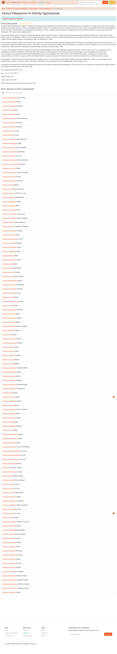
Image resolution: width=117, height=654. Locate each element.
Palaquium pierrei (7, 430)
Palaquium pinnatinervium (10, 434)
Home (8, 2)
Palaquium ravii (7, 467)
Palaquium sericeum (8, 513)
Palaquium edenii (7, 189)
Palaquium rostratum (8, 492)
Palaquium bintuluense (9, 122)
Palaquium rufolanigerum (10, 501)
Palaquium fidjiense (8, 222)
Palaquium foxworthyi (9, 235)
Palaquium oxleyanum (9, 413)
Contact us (44, 633)
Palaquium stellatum (8, 530)
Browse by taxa (27, 635)
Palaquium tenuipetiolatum (10, 555)
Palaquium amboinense (9, 102)
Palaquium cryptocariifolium (10, 164)
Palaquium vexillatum (8, 567)
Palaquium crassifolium (9, 160)
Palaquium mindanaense (9, 372)
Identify (41, 2)
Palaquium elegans (8, 193)
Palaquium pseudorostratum (11, 459)
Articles (25, 630)
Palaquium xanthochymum (10, 588)
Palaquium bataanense (9, 114)
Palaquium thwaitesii (8, 559)
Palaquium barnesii (8, 110)
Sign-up (112, 2)
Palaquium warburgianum (10, 584)
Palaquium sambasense (9, 505)
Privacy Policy (9, 635)
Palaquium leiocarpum (9, 322)
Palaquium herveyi (7, 276)
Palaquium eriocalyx (8, 210)
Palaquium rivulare (8, 488)
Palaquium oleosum (8, 405)
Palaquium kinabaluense (9, 309)
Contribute (33, 2)
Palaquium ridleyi (7, 476)
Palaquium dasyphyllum (9, 172)
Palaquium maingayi (8, 347)
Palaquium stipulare (8, 534)
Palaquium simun (7, 517)
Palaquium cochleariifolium (10, 151)
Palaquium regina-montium (10, 471)
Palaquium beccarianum (9, 118)
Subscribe (108, 634)
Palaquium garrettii (8, 243)
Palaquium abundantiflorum (10, 97)
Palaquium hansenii (8, 272)
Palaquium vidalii (7, 571)
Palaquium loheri (7, 334)
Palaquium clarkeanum (9, 147)
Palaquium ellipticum (8, 197)
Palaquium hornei (7, 297)
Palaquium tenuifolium (9, 550)
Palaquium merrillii (8, 363)
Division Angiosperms (20, 8)
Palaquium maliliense (8, 355)
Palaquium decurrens (8, 176)
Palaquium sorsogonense (10, 521)
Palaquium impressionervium (11, 301)
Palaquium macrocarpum (10, 343)
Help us (43, 635)
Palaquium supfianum (8, 546)
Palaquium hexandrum (9, 284)
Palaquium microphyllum (9, 368)
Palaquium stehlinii (8, 526)
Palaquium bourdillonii (9, 126)
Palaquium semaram (8, 509)
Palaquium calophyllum (9, 139)
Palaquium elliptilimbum (9, 201)
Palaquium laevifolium (9, 314)
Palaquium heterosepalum (10, 280)
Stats (47, 2)
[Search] (89, 2)
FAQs (42, 630)
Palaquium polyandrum (9, 438)
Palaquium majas (7, 351)
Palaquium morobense (9, 380)
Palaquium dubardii (8, 185)
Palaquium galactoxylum (9, 239)
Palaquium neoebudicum (9, 388)
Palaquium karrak (7, 305)
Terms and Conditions (11, 633)
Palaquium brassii (7, 131)
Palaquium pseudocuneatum (11, 455)
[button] (12, 18)
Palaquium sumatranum (9, 542)
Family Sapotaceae (45, 8)
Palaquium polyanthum (9, 442)
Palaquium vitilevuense (9, 575)
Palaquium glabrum (8, 255)
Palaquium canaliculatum (10, 143)
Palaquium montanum (9, 376)
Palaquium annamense (9, 106)
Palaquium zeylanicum (9, 592)
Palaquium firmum (8, 226)
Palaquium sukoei (7, 538)
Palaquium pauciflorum (9, 417)
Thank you (26, 633)
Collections (25, 2)
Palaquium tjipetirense (9, 563)
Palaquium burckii (7, 135)
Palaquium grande (7, 264)
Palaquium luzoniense (8, 338)
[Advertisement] (58, 606)
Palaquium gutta (7, 268)
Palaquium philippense (9, 426)
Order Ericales (33, 8)
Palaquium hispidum (8, 293)
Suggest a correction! (26, 23)
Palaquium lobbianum (8, 330)
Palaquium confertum (8, 156)
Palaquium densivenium (9, 181)
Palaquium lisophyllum (9, 326)
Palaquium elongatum (9, 205)
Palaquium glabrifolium (9, 251)
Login (105, 2)
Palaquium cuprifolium (9, 168)
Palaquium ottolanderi (9, 409)
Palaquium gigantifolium (9, 247)
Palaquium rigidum (8, 480)
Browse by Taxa (16, 2)
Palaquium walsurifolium (9, 580)
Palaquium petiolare (8, 422)
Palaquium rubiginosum (9, 496)
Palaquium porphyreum (9, 447)
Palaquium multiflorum (9, 384)
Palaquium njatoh (7, 393)
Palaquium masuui (8, 359)
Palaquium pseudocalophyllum (11, 451)
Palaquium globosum (8, 259)
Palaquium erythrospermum (10, 214)
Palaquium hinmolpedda (9, 289)
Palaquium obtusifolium (9, 401)
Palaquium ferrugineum (9, 218)
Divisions (10, 8)
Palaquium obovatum (8, 397)
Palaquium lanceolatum (9, 318)
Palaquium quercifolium (9, 463)
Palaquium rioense (8, 484)
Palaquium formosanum (9, 230)
